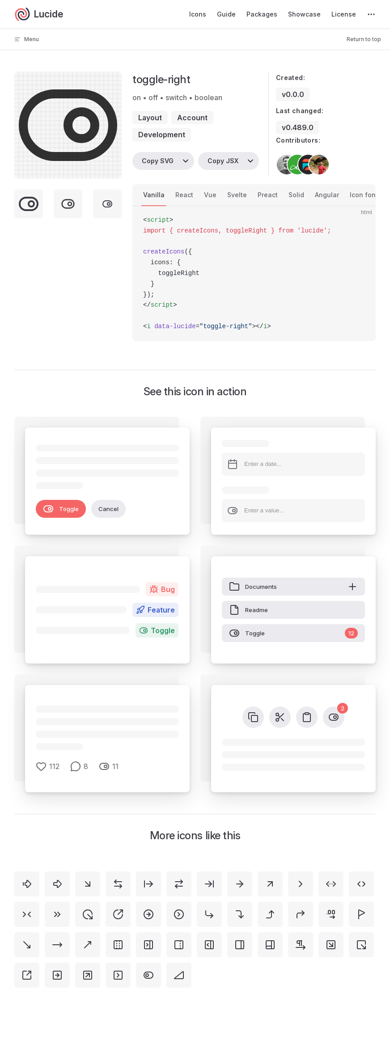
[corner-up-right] (300, 914)
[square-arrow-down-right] (330, 944)
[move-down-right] (26, 944)
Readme (248, 609)
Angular (327, 195)
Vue (210, 195)
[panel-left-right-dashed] (118, 944)
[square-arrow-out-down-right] (361, 944)
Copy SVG (158, 161)
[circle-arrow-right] (148, 914)
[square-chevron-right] (118, 975)
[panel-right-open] (209, 944)
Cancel (108, 508)
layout (150, 117)
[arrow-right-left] (178, 883)
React (184, 195)
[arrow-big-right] (57, 883)
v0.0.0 (293, 94)
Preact (268, 195)
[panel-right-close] (148, 944)
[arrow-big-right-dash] (26, 883)
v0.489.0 (298, 127)
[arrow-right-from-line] (148, 883)
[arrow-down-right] (87, 883)
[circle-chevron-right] (178, 914)
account (192, 117)
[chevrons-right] (57, 914)
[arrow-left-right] (118, 883)
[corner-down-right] (209, 914)
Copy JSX (223, 161)
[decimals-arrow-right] (330, 914)
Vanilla (154, 195)
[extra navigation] (371, 14)
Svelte (237, 195)
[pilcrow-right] (300, 944)
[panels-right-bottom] (270, 944)
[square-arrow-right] (57, 975)
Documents (293, 586)
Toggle (61, 508)
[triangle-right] (178, 975)
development (161, 134)
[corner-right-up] (270, 914)
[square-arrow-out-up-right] (26, 975)
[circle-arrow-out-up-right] (118, 914)
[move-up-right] (87, 944)
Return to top (364, 39)
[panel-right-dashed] (178, 944)
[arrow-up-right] (270, 883)
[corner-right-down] (239, 914)
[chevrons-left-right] (361, 883)
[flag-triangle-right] (361, 914)
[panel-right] (239, 944)
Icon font (364, 195)
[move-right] (57, 944)
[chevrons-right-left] (26, 914)
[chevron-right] (300, 883)
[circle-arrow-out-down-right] (87, 914)
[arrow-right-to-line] (209, 883)
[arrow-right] (239, 883)
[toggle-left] (148, 975)
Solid (296, 195)
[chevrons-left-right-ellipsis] (330, 883)
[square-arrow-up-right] (87, 975)
